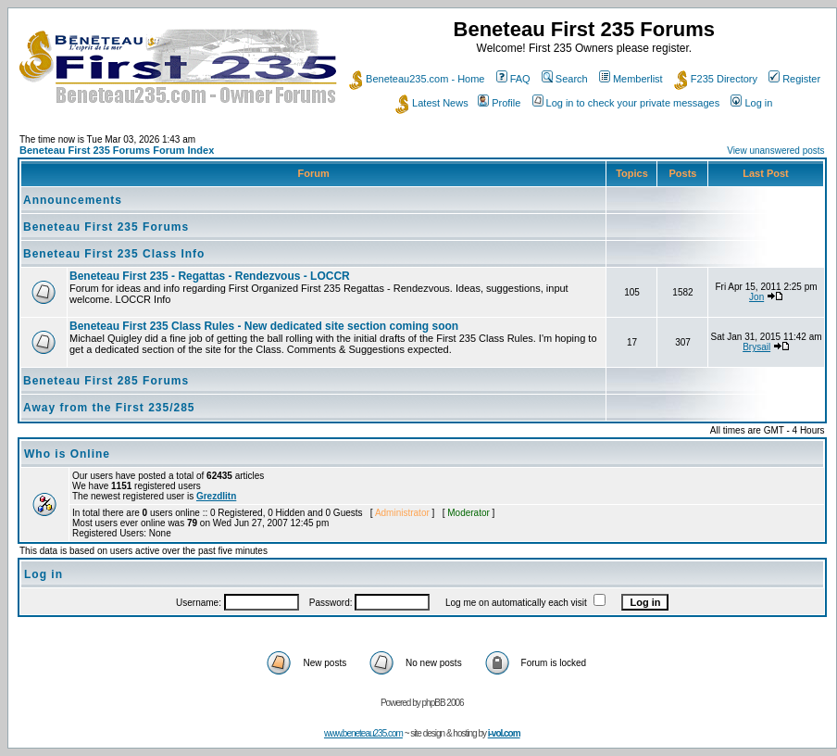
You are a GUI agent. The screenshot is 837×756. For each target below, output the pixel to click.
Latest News (431, 102)
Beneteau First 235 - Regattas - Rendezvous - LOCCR (209, 276)
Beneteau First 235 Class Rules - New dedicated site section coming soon (263, 326)
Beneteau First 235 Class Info (114, 253)
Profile (499, 102)
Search (565, 78)
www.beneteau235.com (363, 733)
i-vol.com (504, 733)
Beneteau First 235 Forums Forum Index (116, 150)
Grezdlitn (216, 496)
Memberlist (631, 78)
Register (794, 78)
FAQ (513, 78)
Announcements (72, 200)
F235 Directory (715, 78)
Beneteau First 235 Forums (106, 226)
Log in (751, 102)
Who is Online (67, 453)
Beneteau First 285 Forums (106, 380)
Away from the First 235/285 (109, 407)
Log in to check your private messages (626, 102)
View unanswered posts (775, 150)
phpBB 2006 (443, 703)
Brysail (756, 347)
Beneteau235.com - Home (416, 78)
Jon (756, 297)
